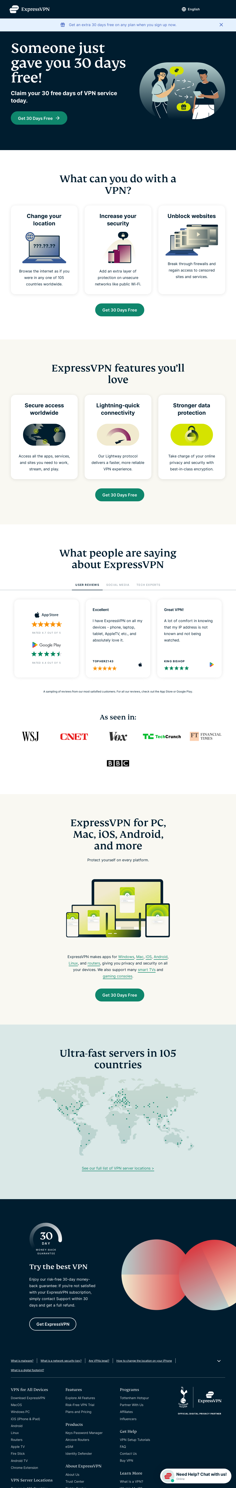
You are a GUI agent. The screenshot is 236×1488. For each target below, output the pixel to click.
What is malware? (22, 1364)
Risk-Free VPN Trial (79, 1409)
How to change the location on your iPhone (144, 1364)
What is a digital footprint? (27, 1374)
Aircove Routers (77, 1444)
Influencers (128, 1422)
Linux (73, 965)
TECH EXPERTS (148, 587)
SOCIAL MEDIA (118, 587)
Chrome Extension (24, 1471)
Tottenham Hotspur (134, 1402)
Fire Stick (18, 1457)
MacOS (16, 1409)
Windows (126, 958)
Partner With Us (131, 1409)
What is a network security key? (61, 1364)
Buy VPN (126, 1464)
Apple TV (18, 1450)
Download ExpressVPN (28, 1402)
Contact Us (128, 1457)
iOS (149, 958)
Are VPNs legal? (99, 1364)
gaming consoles (117, 978)
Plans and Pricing (78, 1416)
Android (161, 958)
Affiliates (126, 1416)
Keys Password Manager (84, 1437)
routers (94, 965)
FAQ (123, 1450)
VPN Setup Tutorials (135, 1444)
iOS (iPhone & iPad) (25, 1422)
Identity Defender (78, 1457)
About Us (72, 1478)
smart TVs (147, 971)
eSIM (69, 1450)
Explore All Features (80, 1402)
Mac (140, 958)
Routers (16, 1444)
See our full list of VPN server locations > (118, 1171)
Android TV (19, 1464)
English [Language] (190, 9)
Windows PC (20, 1416)
